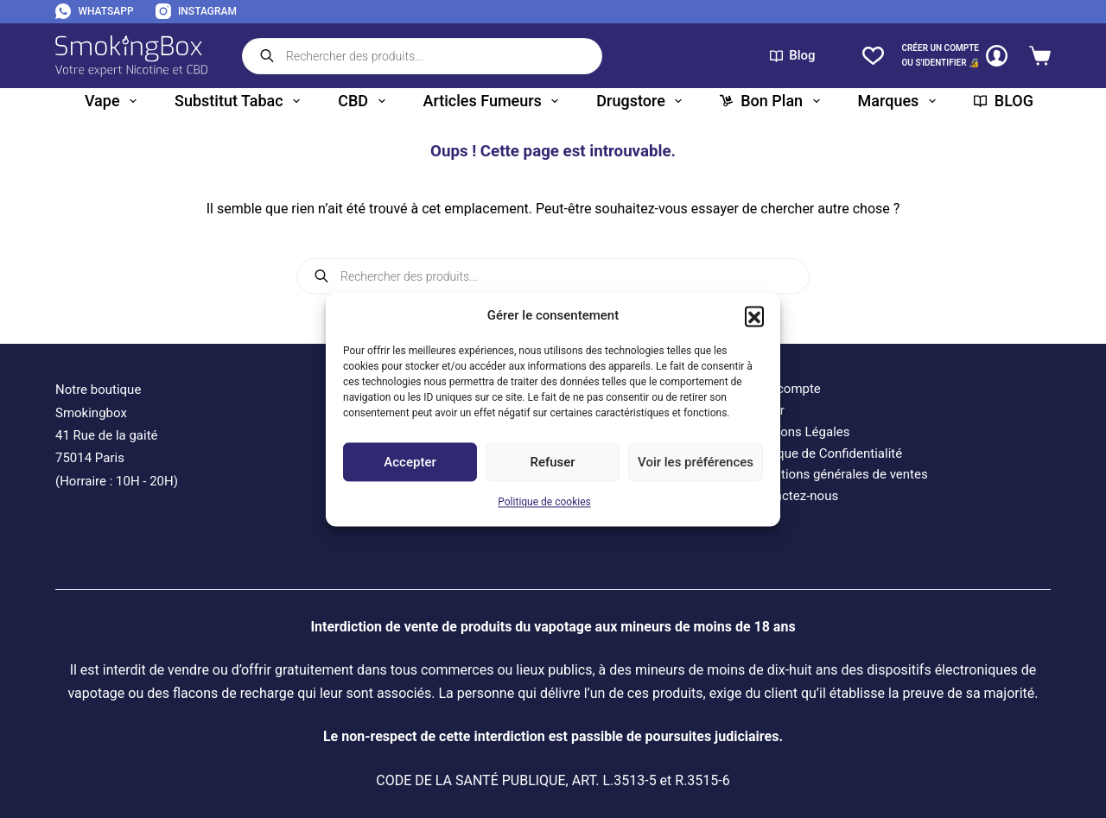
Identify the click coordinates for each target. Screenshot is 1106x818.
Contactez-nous (792, 496)
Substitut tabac (241, 101)
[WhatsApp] (94, 12)
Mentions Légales (798, 432)
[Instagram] (196, 12)
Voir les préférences (695, 462)
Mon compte (784, 388)
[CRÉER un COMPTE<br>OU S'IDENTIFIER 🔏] (954, 55)
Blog (793, 55)
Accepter (409, 462)
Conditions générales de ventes (837, 474)
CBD (364, 101)
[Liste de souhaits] (873, 56)
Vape (114, 101)
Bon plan (773, 101)
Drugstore (642, 101)
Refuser (552, 462)
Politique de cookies (544, 503)
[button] (754, 315)
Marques (900, 101)
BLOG (1003, 101)
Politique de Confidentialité (824, 453)
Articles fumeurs (494, 101)
